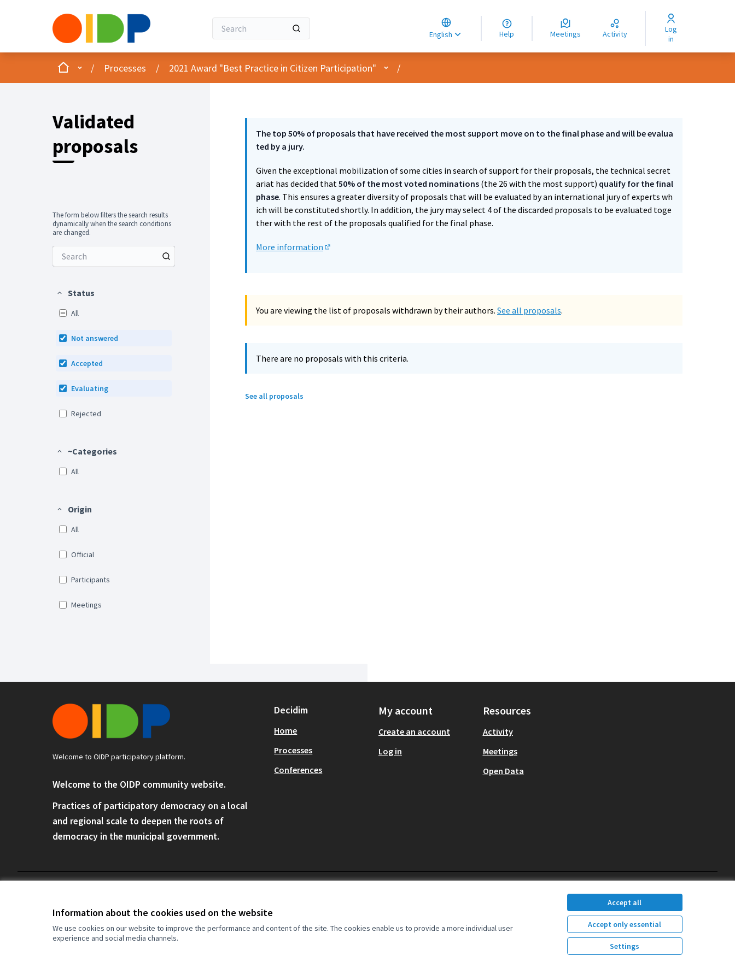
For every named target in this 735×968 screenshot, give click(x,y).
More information (294, 246)
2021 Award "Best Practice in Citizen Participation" (272, 68)
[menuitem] (113, 256)
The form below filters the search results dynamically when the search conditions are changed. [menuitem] (111, 224)
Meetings (500, 751)
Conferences (298, 769)
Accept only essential (624, 924)
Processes (125, 68)
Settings (624, 946)
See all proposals (529, 310)
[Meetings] (565, 28)
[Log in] (670, 28)
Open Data (503, 770)
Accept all (624, 902)
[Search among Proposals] (113, 256)
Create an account (414, 731)
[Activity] (615, 28)
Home (285, 730)
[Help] (506, 28)
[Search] (261, 28)
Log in (390, 751)
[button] (75, 293)
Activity (498, 731)
